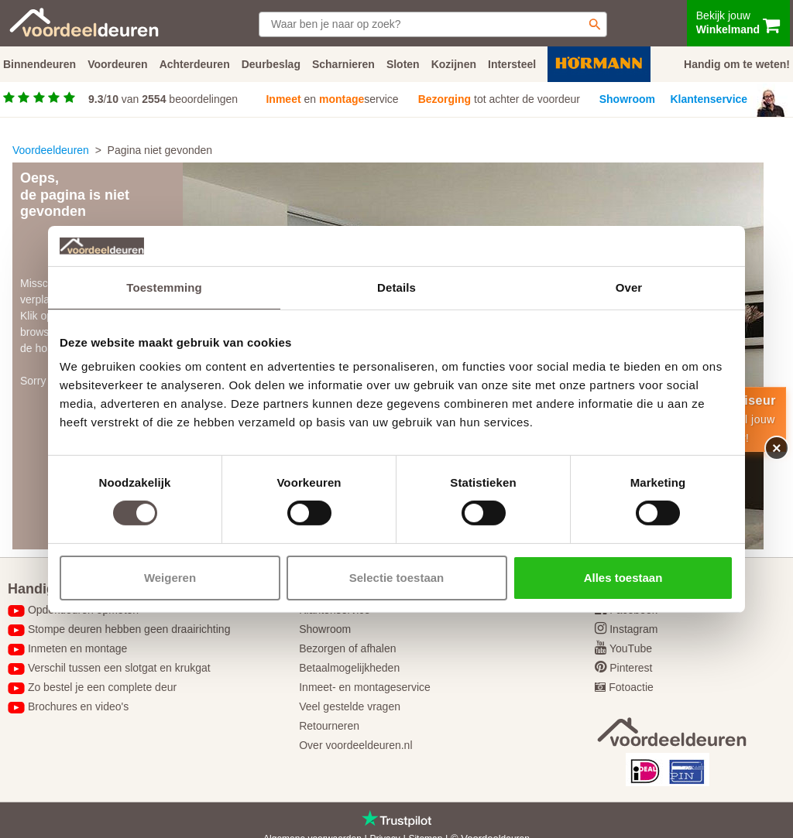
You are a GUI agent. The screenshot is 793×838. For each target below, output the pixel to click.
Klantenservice (709, 99)
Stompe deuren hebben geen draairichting (129, 629)
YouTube (630, 648)
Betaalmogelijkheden (349, 668)
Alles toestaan (623, 577)
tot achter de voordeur (499, 99)
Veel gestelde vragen (349, 706)
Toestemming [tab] (164, 287)
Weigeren (170, 577)
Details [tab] (396, 287)
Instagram (633, 629)
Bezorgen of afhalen (347, 648)
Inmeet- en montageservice (365, 687)
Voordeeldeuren (50, 150)
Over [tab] (629, 287)
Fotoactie (631, 687)
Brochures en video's (78, 706)
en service (332, 99)
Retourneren (329, 726)
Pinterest (630, 668)
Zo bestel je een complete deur (102, 687)
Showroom (627, 99)
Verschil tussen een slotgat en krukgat (119, 668)
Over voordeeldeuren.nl (355, 745)
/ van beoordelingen (163, 99)
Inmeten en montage (77, 648)
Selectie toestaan (397, 577)
